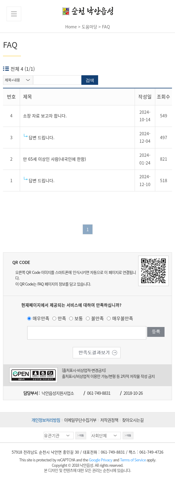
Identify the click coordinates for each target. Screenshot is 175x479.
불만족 (97, 318)
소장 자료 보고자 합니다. (45, 116)
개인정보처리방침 (45, 420)
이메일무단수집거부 (80, 420)
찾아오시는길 (133, 420)
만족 (62, 318)
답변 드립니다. (41, 137)
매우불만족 (122, 318)
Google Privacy (101, 460)
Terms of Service (133, 460)
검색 (90, 80)
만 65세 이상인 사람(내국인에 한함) (54, 159)
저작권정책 (109, 420)
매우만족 (41, 318)
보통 (78, 318)
